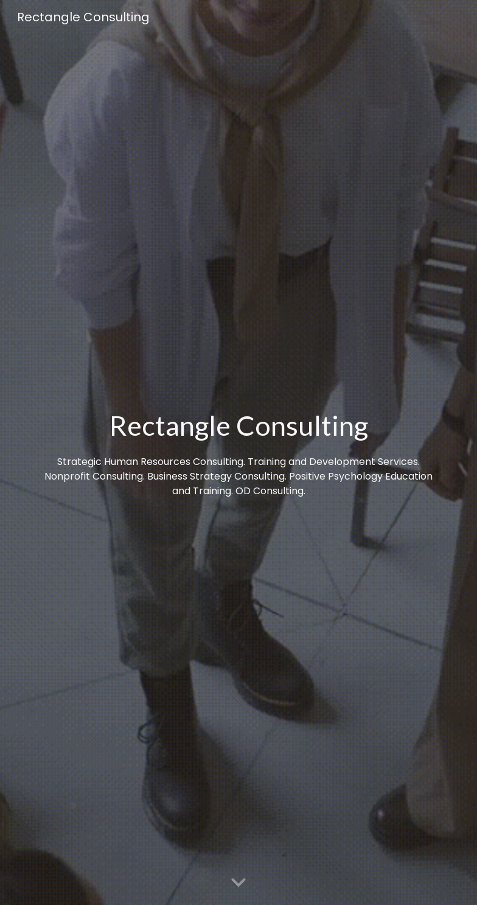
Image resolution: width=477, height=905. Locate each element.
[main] (239, 452)
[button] (238, 883)
